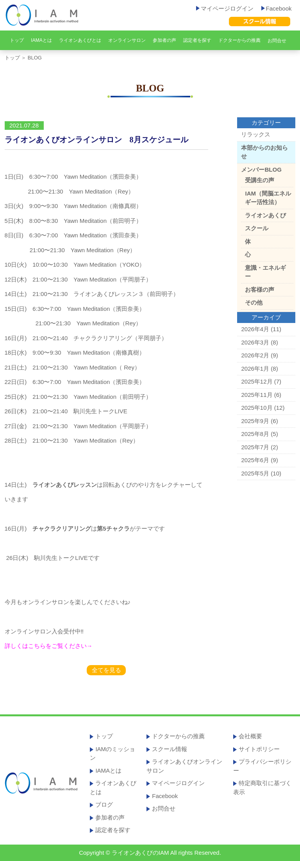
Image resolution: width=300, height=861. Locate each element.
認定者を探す (197, 40)
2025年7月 (255, 447)
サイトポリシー (259, 749)
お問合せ (277, 40)
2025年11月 (256, 394)
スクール (256, 228)
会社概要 (250, 736)
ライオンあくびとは (80, 40)
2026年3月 (255, 342)
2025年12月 (256, 381)
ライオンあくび (265, 215)
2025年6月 (255, 460)
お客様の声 (259, 289)
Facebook (276, 8)
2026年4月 (255, 329)
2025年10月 (256, 407)
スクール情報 (169, 749)
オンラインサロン (127, 40)
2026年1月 (255, 368)
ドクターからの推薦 (239, 40)
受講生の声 (259, 180)
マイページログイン (225, 8)
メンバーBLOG (261, 169)
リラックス (255, 134)
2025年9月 (255, 421)
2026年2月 (255, 355)
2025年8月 (255, 433)
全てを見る (106, 670)
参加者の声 (164, 40)
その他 (253, 302)
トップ (17, 40)
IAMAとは (41, 40)
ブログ (104, 804)
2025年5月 (255, 473)
